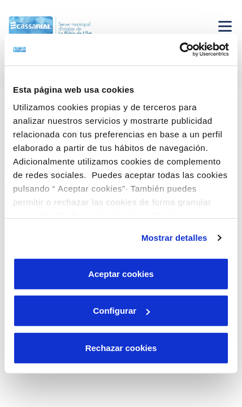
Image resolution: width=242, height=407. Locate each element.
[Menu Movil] (225, 26)
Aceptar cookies (121, 273)
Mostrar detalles (174, 238)
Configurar (121, 310)
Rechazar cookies (121, 347)
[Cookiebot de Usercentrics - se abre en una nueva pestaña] (179, 49)
